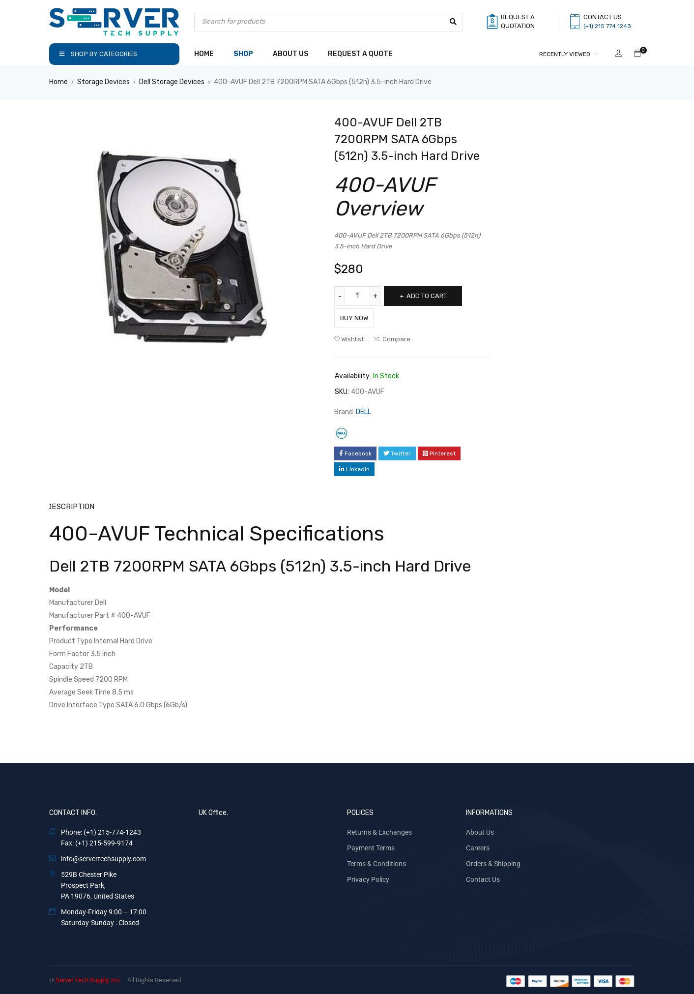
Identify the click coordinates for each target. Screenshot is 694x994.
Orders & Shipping (493, 861)
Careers (478, 845)
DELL (363, 409)
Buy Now (363, 315)
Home (58, 82)
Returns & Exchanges (379, 829)
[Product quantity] (358, 296)
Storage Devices (103, 82)
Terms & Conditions (376, 861)
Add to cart (433, 296)
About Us (480, 829)
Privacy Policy (368, 876)
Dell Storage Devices (171, 82)
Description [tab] (70, 504)
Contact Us (483, 876)
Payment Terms (371, 845)
